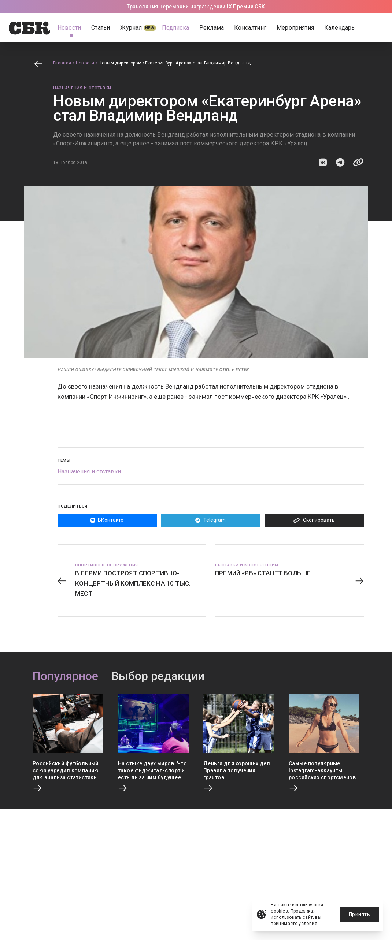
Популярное (65, 676)
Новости (85, 63)
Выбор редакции (157, 676)
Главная (62, 63)
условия (308, 923)
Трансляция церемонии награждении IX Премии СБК (196, 7)
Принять (359, 914)
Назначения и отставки (82, 88)
